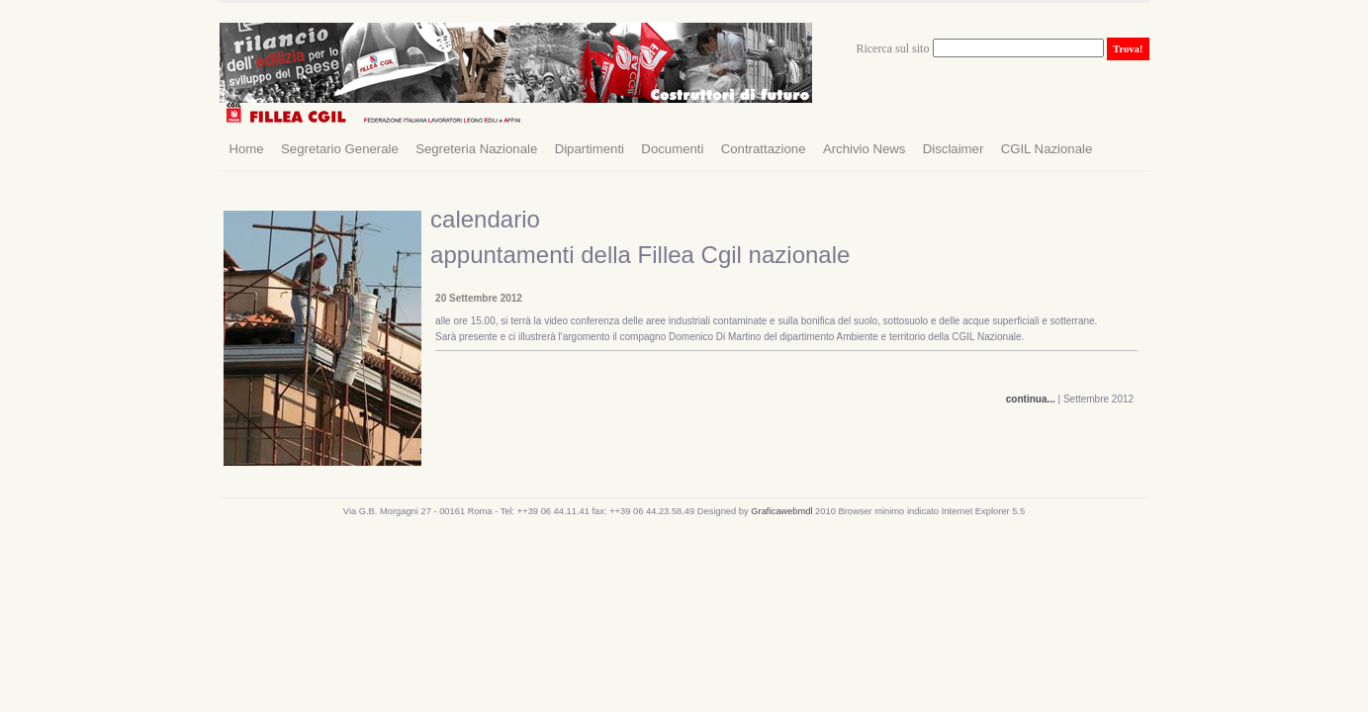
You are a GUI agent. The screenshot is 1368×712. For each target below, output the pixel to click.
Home (246, 148)
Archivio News (864, 148)
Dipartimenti (589, 148)
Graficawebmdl (783, 511)
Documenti (672, 148)
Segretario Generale (340, 148)
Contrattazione (763, 148)
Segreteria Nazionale (476, 148)
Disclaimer (953, 148)
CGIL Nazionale (1047, 148)
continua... (1030, 399)
